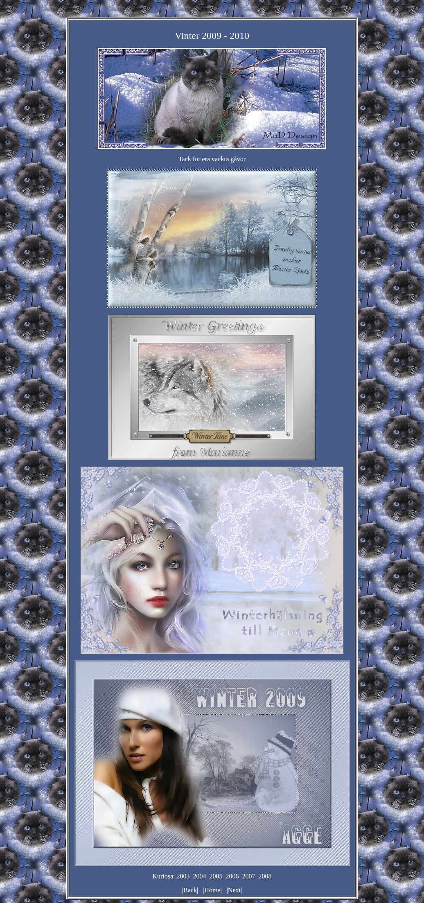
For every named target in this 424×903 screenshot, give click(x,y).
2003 (183, 876)
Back (190, 890)
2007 (248, 876)
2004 (199, 876)
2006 (232, 876)
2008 (265, 876)
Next (234, 890)
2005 (216, 876)
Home (212, 890)
